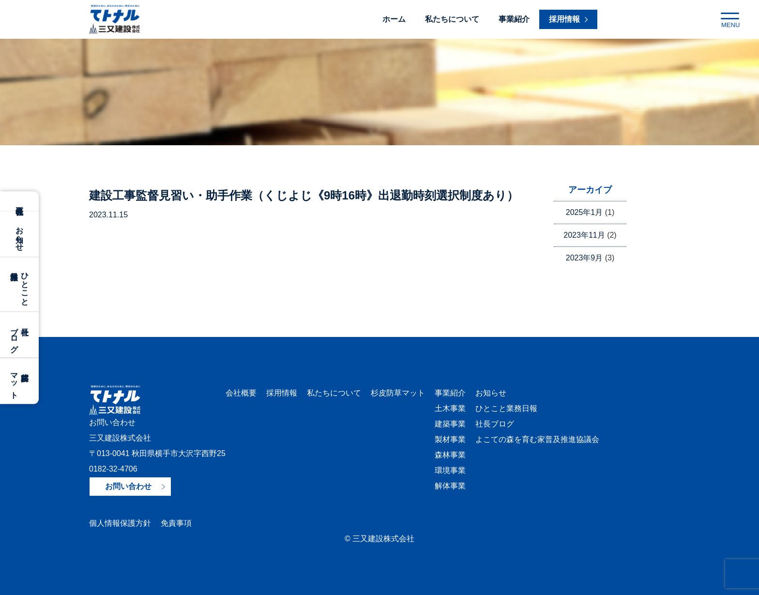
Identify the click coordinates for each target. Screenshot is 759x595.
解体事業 (450, 486)
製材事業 (450, 439)
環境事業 (450, 470)
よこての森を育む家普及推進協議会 (537, 439)
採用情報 (281, 393)
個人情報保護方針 (120, 523)
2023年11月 (584, 235)
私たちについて (452, 19)
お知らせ (19, 234)
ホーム (394, 19)
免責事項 (176, 523)
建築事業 (450, 424)
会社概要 (19, 201)
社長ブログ (494, 424)
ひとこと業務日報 (506, 408)
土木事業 (450, 408)
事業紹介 (514, 19)
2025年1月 (584, 212)
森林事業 (450, 455)
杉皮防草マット (398, 393)
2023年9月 (584, 258)
